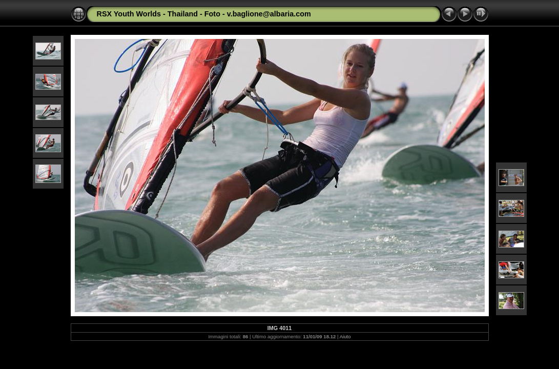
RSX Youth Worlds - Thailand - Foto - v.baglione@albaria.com (204, 14)
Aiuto (345, 336)
